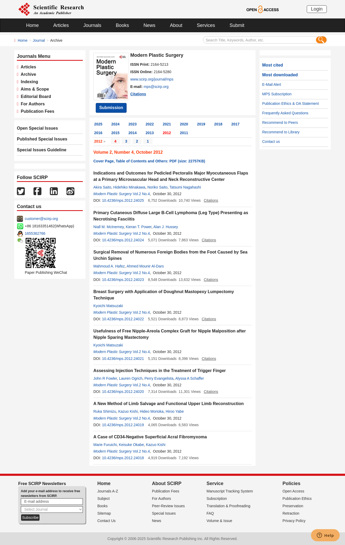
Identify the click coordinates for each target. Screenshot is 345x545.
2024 (115, 124)
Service (215, 483)
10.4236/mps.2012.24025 (123, 200)
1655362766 (35, 233)
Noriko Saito (157, 187)
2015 (115, 133)
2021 (167, 124)
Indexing (28, 81)
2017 (235, 124)
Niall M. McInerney (108, 227)
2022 (150, 124)
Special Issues (164, 513)
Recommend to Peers (280, 122)
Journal (39, 40)
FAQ (210, 513)
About (176, 25)
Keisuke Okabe (131, 445)
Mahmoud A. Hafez (109, 266)
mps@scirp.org (156, 86)
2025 (98, 124)
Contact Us (106, 521)
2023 (132, 124)
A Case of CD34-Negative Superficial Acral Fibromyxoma (150, 437)
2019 (201, 124)
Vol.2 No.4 (141, 194)
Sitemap (104, 513)
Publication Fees (36, 111)
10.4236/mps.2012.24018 (123, 458)
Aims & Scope (33, 89)
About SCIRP (166, 483)
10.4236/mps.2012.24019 (123, 425)
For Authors (31, 104)
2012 (167, 133)
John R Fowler (105, 378)
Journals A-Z (107, 491)
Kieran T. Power (139, 227)
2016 (98, 133)
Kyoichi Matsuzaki (108, 306)
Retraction (290, 513)
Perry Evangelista (159, 378)
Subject (103, 498)
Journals (92, 25)
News (149, 25)
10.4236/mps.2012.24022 (123, 319)
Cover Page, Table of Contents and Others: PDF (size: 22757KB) (149, 161)
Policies (291, 483)
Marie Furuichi (105, 445)
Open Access (293, 491)
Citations (138, 94)
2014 (132, 133)
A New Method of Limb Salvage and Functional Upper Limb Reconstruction (168, 403)
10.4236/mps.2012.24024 (123, 240)
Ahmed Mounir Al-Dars (145, 266)
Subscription (217, 498)
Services (206, 25)
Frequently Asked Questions (285, 113)
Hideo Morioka (152, 411)
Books (122, 25)
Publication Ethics (297, 498)
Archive (27, 74)
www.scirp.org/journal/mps (151, 79)
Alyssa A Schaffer (189, 378)
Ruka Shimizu (104, 411)
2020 (184, 124)
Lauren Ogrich (130, 378)
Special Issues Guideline (41, 150)
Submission (111, 107)
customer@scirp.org (41, 219)
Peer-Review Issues (168, 506)
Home (32, 25)
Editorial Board (34, 96)
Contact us (271, 141)
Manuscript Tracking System (230, 491)
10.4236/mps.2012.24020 (123, 391)
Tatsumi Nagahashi (185, 187)
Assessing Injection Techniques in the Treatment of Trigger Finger (159, 370)
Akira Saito (102, 187)
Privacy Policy (293, 521)
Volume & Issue (219, 521)
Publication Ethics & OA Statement (290, 103)
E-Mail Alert (271, 84)
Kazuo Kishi (128, 411)
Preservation (292, 506)
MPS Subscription (276, 94)
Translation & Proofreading (228, 506)
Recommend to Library (281, 132)
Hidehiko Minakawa (129, 187)
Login (317, 9)
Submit (236, 25)
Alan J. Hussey (165, 227)
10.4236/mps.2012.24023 (123, 280)
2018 (218, 124)
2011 (184, 133)
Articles (61, 25)
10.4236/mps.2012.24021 (123, 358)
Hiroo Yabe (175, 411)
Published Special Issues (42, 139)
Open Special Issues (37, 128)
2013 (150, 133)
